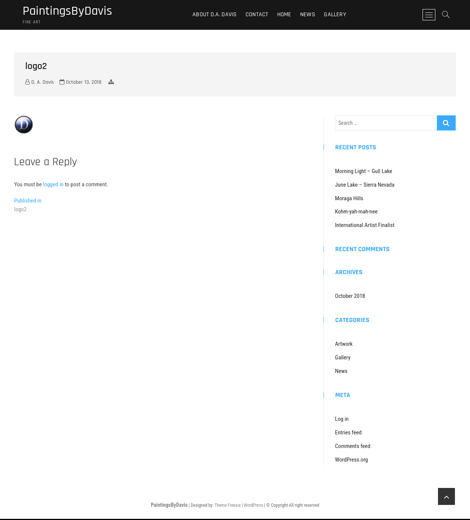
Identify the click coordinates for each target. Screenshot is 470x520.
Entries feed (348, 433)
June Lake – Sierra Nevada (365, 185)
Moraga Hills (349, 199)
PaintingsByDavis (70, 11)
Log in (342, 419)
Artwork (344, 345)
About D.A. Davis (217, 15)
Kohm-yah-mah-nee (356, 212)
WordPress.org (351, 460)
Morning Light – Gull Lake (363, 172)
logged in (53, 185)
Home (286, 15)
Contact (259, 15)
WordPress (253, 506)
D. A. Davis (39, 83)
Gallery (337, 15)
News (310, 15)
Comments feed (353, 446)
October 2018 (350, 297)
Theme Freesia (227, 506)
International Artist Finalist (365, 226)
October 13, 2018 (80, 83)
